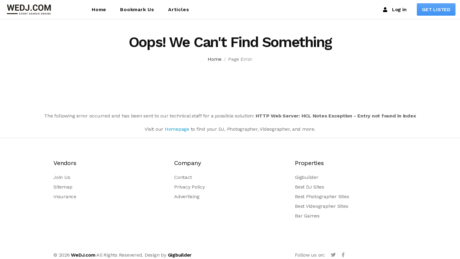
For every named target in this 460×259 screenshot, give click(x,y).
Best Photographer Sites (322, 196)
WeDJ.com (83, 255)
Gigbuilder (306, 177)
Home (99, 9)
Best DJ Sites (309, 187)
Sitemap (62, 187)
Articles (178, 9)
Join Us (61, 177)
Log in (394, 9)
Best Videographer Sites (321, 206)
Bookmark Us (137, 9)
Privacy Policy (189, 187)
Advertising (186, 196)
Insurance (64, 196)
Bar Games (307, 216)
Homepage (177, 129)
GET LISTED (436, 9)
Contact (183, 177)
